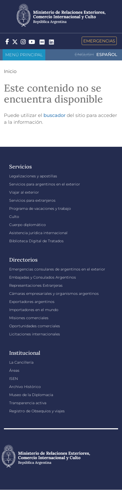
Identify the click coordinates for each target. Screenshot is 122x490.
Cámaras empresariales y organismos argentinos (54, 293)
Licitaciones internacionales (34, 334)
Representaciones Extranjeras (36, 285)
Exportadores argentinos (31, 301)
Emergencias (99, 40)
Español (106, 54)
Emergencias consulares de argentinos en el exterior (57, 269)
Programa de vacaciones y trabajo (40, 208)
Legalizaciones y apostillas (33, 176)
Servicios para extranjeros (32, 200)
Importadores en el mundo (33, 309)
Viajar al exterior (24, 192)
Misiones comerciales (28, 318)
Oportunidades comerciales (34, 326)
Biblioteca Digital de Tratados (36, 241)
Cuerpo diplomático (27, 224)
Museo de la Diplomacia (31, 394)
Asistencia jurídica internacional (38, 232)
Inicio (10, 71)
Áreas (14, 370)
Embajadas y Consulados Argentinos (42, 277)
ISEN (13, 378)
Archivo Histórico (25, 386)
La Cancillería (21, 362)
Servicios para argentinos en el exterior (44, 184)
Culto (14, 216)
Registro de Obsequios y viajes (37, 411)
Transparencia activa (27, 403)
